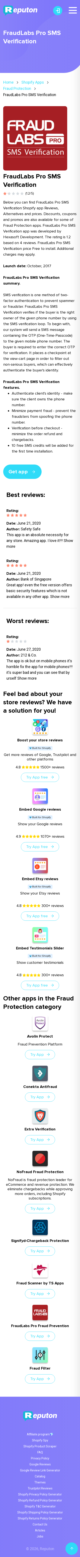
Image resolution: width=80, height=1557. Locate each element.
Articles (40, 1530)
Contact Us (40, 1524)
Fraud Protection (17, 88)
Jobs (40, 1536)
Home (8, 82)
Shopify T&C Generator (40, 1506)
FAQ (40, 1452)
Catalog (40, 1476)
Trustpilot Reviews (40, 1488)
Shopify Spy (40, 1440)
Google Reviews (40, 1464)
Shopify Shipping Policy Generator (40, 1512)
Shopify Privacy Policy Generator (40, 1494)
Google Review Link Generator (40, 1470)
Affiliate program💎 (40, 1434)
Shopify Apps (32, 82)
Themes (40, 1482)
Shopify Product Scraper (40, 1446)
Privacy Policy (40, 1458)
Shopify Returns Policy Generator (40, 1518)
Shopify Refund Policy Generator (40, 1500)
